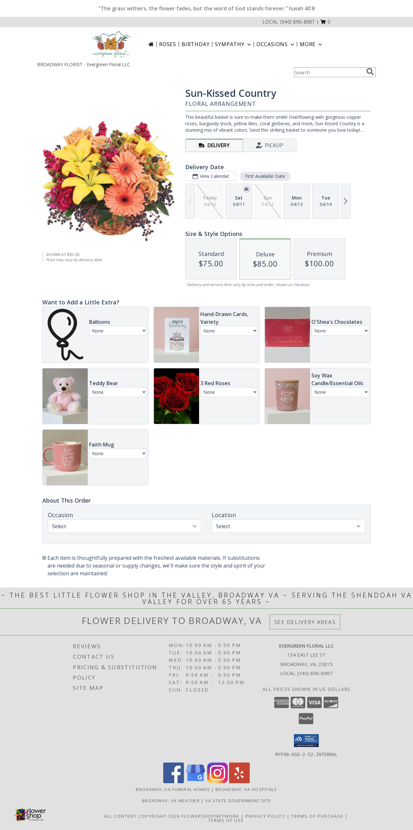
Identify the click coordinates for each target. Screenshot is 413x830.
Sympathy (233, 44)
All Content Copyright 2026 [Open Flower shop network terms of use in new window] (142, 816)
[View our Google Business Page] (195, 781)
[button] (325, 22)
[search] (370, 72)
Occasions (276, 44)
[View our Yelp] (239, 781)
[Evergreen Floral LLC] (110, 44)
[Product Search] (328, 72)
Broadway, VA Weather (171, 800)
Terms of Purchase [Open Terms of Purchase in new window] (317, 816)
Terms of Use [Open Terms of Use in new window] (226, 820)
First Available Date (265, 176)
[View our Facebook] (173, 781)
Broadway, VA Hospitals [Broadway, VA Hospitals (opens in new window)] (246, 789)
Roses (167, 44)
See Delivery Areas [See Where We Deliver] (305, 622)
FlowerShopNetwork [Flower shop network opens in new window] (210, 816)
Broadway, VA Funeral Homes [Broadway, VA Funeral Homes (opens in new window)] (173, 789)
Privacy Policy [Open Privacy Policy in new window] (265, 816)
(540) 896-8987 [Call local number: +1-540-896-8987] (297, 22)
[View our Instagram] (217, 781)
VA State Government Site (238, 800)
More (311, 44)
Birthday (195, 44)
